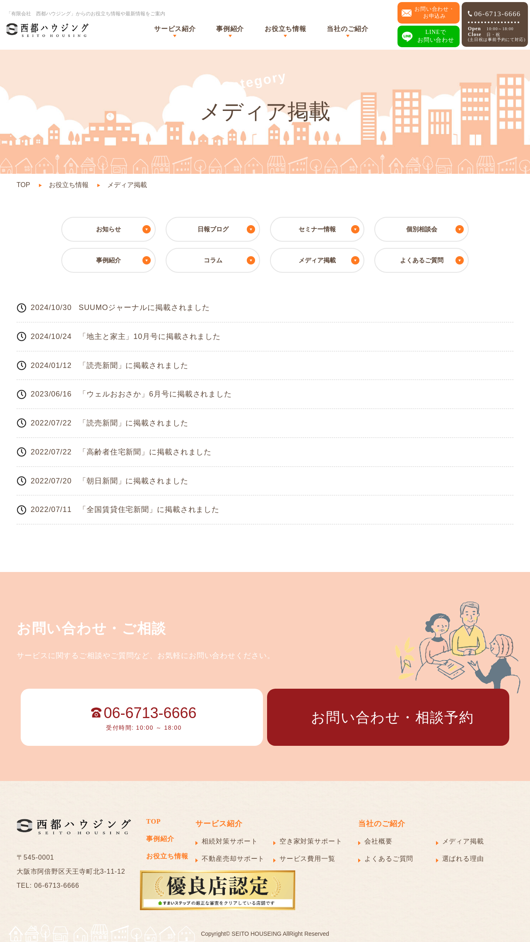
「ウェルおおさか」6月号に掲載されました (155, 394)
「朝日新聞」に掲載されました (133, 481)
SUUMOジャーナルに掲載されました (144, 307)
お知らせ (108, 229)
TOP (23, 184)
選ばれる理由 (463, 858)
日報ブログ (213, 229)
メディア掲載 (317, 260)
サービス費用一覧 (307, 858)
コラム (213, 260)
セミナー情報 (317, 229)
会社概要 (378, 841)
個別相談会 (421, 229)
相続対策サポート (230, 841)
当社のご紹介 (347, 28)
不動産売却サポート (233, 858)
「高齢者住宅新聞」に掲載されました (145, 452)
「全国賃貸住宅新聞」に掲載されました (149, 509)
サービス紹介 (174, 28)
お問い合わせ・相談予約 (392, 717)
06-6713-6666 (494, 14)
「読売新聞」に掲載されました (133, 365)
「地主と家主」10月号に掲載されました (150, 336)
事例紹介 (230, 28)
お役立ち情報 (285, 28)
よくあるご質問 (421, 260)
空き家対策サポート (310, 841)
